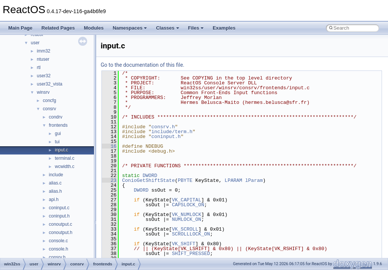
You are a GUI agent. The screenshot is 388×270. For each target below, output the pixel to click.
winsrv (43, 92)
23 (109, 180)
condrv (55, 117)
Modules (94, 28)
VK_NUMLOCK (186, 214)
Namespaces (130, 28)
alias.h (55, 191)
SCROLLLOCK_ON (191, 234)
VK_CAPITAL (186, 199)
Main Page (20, 28)
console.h (58, 249)
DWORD (150, 175)
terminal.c (64, 158)
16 (109, 146)
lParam (254, 180)
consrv (49, 108)
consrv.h (57, 257)
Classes (167, 28)
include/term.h (171, 131)
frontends (58, 125)
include (56, 174)
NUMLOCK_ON (186, 219)
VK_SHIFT (183, 243)
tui (57, 141)
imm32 (43, 51)
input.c (61, 150)
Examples (224, 28)
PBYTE (185, 180)
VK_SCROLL (185, 229)
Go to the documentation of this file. (142, 65)
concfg (49, 100)
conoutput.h (60, 232)
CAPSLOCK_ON (188, 204)
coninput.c (59, 207)
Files (196, 28)
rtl (39, 67)
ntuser (43, 59)
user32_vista (49, 84)
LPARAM (233, 180)
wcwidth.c (64, 166)
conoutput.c (60, 224)
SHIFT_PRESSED (191, 253)
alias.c (55, 183)
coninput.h (59, 216)
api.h (54, 199)
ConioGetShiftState (148, 180)
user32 (44, 75)
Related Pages (58, 28)
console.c (58, 240)
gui (58, 133)
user (35, 42)
